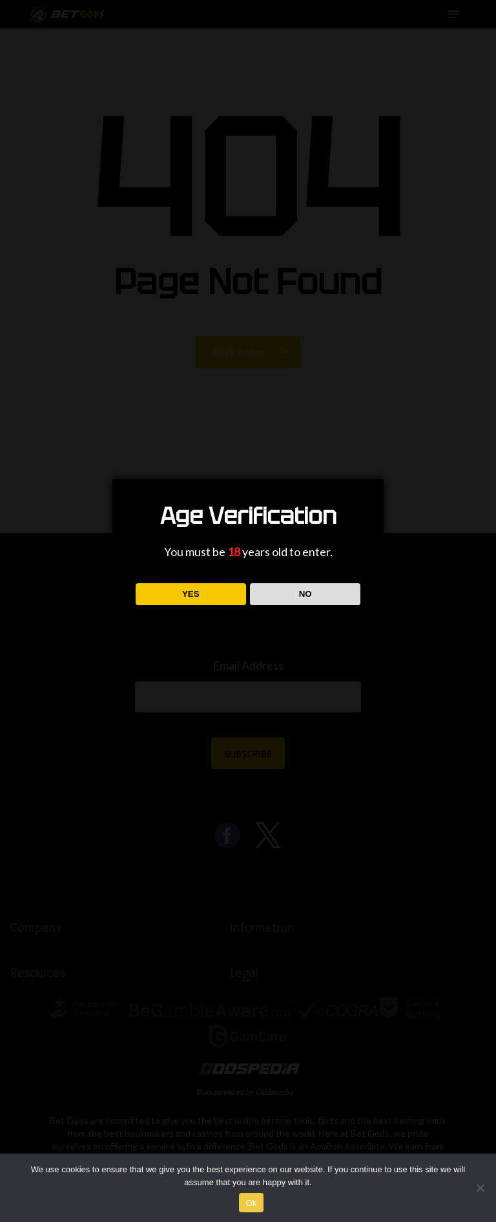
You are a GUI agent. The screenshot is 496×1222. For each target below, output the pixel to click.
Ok (250, 1203)
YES (191, 594)
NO (305, 594)
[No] (479, 1187)
